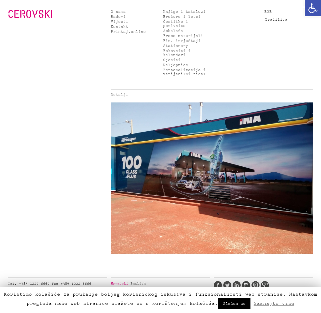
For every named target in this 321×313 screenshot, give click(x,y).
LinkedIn (237, 285)
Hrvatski (119, 283)
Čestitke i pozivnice (175, 24)
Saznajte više (274, 303)
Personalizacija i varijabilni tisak (184, 72)
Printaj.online (128, 32)
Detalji (119, 95)
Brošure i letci (182, 17)
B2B (268, 12)
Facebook (218, 285)
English (138, 283)
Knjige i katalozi (184, 12)
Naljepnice (175, 65)
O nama (118, 12)
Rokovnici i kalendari (177, 53)
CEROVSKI (30, 14)
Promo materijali (183, 36)
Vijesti (119, 22)
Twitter (227, 285)
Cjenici (172, 60)
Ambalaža (173, 31)
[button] (313, 8)
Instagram (246, 285)
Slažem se (234, 303)
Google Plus (265, 285)
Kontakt (119, 27)
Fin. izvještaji (182, 41)
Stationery (175, 46)
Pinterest (255, 285)
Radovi (118, 17)
